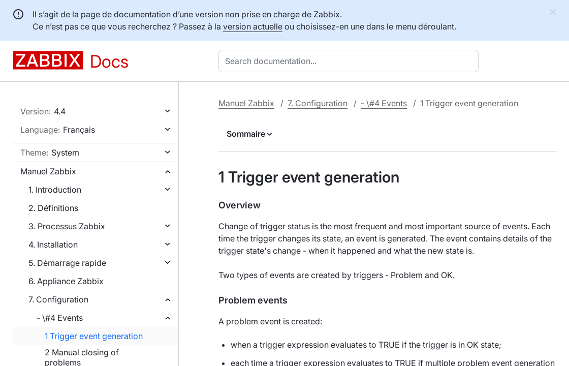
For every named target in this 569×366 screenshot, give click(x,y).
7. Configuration (58, 299)
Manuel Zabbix (48, 171)
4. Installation (53, 244)
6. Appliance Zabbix (66, 281)
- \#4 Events (60, 318)
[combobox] (350, 61)
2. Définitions (53, 208)
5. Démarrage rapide (67, 263)
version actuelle (252, 26)
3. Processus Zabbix (66, 226)
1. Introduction (54, 190)
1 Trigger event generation (94, 336)
